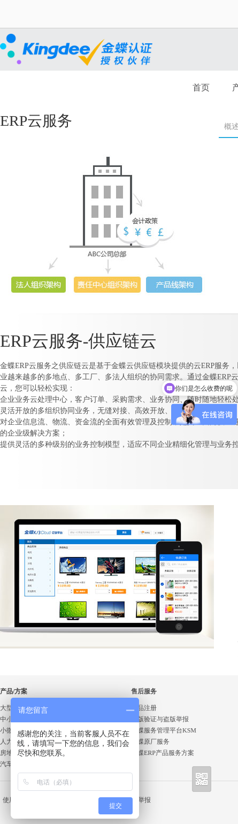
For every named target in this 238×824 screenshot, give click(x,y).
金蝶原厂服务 (150, 741)
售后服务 (144, 691)
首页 (201, 87)
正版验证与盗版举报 (160, 719)
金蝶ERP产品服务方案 (162, 753)
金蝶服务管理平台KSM (163, 730)
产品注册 (144, 708)
